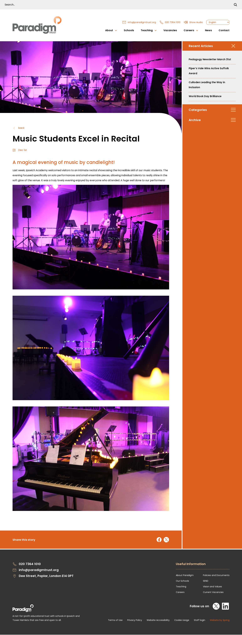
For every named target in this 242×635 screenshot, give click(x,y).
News (208, 30)
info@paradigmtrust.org (139, 22)
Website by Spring (219, 620)
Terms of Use (115, 620)
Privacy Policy (134, 620)
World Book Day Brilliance (205, 96)
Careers (180, 592)
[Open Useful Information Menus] (202, 566)
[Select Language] (217, 22)
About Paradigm (185, 575)
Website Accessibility (158, 620)
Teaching (181, 586)
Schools (129, 30)
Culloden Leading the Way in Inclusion (207, 85)
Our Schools (182, 581)
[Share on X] (166, 540)
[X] (216, 606)
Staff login (199, 620)
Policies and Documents (216, 575)
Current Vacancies (213, 592)
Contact (224, 30)
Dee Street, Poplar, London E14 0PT (43, 576)
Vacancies (170, 30)
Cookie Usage (181, 620)
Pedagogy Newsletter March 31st (210, 59)
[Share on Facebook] (159, 540)
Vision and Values (212, 586)
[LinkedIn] (225, 606)
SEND (205, 581)
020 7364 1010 (169, 22)
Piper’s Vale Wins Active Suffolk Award (209, 71)
